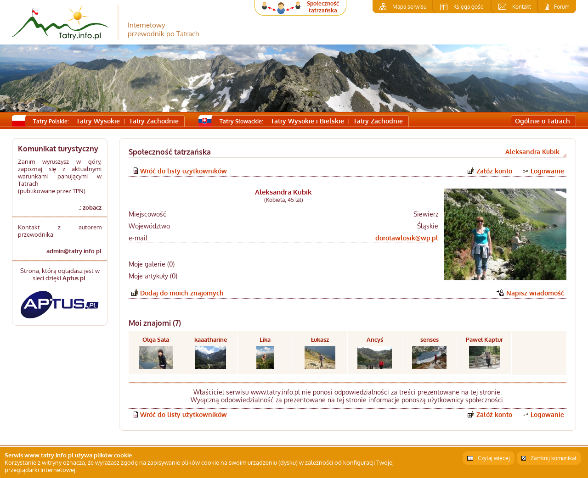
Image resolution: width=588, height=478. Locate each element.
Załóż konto (494, 171)
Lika (265, 339)
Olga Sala (155, 339)
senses (429, 339)
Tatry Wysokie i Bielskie (307, 121)
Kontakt (521, 6)
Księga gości (469, 6)
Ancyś (375, 339)
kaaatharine (210, 339)
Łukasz (320, 339)
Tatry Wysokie (98, 121)
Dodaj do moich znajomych (182, 293)
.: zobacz (90, 207)
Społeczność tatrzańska (323, 7)
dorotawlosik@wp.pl (406, 238)
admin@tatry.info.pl (74, 251)
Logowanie (547, 171)
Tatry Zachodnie (154, 121)
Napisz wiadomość (535, 293)
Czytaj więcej (494, 458)
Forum (561, 6)
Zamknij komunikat (554, 458)
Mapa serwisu (409, 6)
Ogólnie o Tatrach (542, 121)
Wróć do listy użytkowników (183, 171)
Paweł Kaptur (484, 339)
